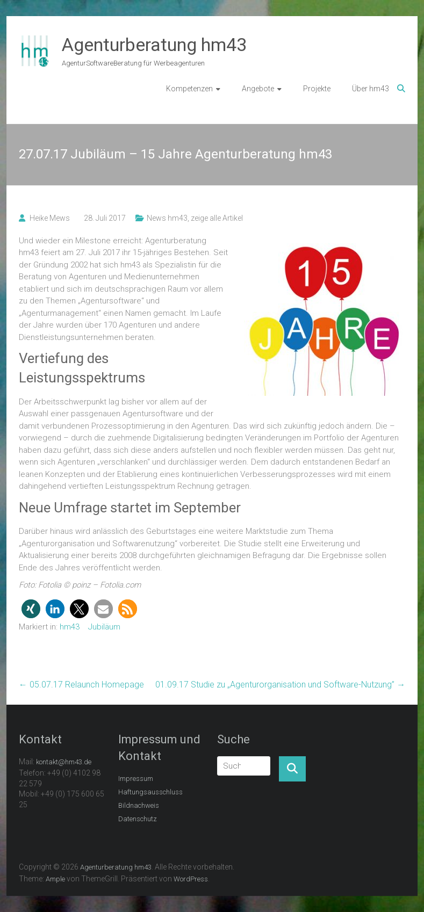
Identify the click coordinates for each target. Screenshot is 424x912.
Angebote (258, 88)
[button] (30, 608)
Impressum (135, 779)
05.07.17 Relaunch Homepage (81, 684)
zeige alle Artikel (217, 218)
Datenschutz (137, 819)
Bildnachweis (138, 805)
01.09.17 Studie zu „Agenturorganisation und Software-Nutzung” (280, 684)
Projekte (316, 88)
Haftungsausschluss (150, 792)
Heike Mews (50, 218)
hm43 (70, 627)
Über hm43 (370, 88)
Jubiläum (104, 627)
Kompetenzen (189, 88)
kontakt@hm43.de (63, 762)
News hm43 (167, 218)
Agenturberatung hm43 (154, 44)
